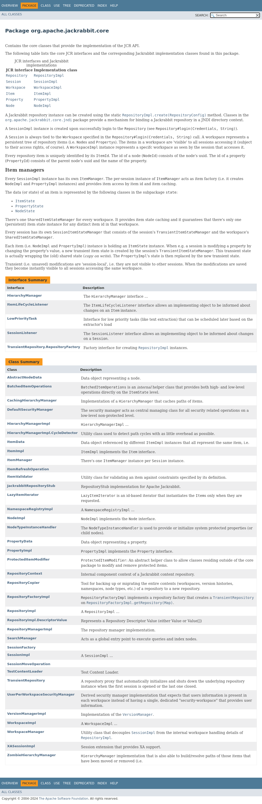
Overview (10, 5)
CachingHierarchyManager (32, 400)
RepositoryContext (24, 573)
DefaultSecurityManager (30, 409)
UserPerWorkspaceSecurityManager (40, 694)
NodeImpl (16, 518)
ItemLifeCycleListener (27, 304)
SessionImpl (18, 655)
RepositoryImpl (21, 611)
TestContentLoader (25, 671)
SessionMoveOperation (28, 664)
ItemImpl (15, 451)
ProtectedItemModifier (28, 559)
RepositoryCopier (23, 583)
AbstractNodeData (24, 377)
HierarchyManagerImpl (28, 424)
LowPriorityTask (22, 318)
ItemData (16, 442)
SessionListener (22, 333)
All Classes (12, 14)
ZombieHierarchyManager (31, 755)
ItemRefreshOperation (28, 469)
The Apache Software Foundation (63, 798)
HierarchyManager (24, 295)
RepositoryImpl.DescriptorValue (37, 620)
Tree (67, 5)
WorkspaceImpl (21, 723)
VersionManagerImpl (26, 714)
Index (102, 5)
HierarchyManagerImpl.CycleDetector (42, 433)
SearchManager (22, 638)
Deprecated (84, 5)
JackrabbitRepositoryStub (31, 486)
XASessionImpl (21, 746)
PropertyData (19, 541)
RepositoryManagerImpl (29, 629)
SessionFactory (21, 647)
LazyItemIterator (23, 495)
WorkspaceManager (25, 732)
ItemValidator (20, 476)
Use (57, 5)
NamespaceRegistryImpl (30, 509)
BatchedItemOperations (29, 386)
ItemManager (19, 460)
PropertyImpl (19, 550)
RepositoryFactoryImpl (28, 597)
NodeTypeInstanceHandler (31, 527)
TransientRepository (26, 680)
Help (114, 5)
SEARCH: (202, 15)
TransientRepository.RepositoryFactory (43, 347)
